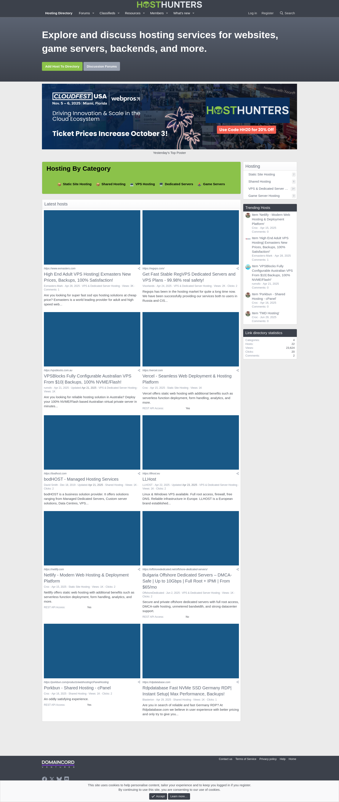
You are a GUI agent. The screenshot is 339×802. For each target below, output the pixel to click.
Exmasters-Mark (53, 287)
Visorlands (148, 287)
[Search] (287, 13)
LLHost (149, 484)
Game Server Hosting (264, 195)
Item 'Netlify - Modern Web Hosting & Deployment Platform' (271, 219)
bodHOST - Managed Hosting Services (81, 484)
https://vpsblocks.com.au (58, 373)
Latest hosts (56, 204)
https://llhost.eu (151, 478)
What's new (181, 13)
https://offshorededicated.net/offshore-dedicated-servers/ (175, 575)
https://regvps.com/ (153, 270)
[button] (93, 13)
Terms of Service (245, 759)
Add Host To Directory (62, 66)
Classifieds (107, 13)
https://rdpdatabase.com (156, 690)
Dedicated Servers (179, 184)
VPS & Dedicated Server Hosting (101, 287)
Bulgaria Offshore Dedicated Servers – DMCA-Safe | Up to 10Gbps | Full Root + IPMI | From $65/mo (187, 587)
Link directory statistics (263, 333)
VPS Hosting (145, 184)
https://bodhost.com (55, 478)
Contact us (225, 759)
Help (283, 759)
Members (157, 13)
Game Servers (214, 184)
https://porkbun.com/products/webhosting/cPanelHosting (76, 690)
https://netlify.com (54, 575)
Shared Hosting (114, 184)
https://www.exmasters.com (59, 270)
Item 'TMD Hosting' (265, 313)
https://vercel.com (152, 373)
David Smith (51, 489)
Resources (133, 13)
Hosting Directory (58, 13)
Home (292, 759)
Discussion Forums (102, 66)
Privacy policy (268, 759)
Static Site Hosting (77, 184)
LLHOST (147, 489)
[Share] (139, 270)
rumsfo (48, 391)
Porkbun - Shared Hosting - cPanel (77, 695)
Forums (84, 13)
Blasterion (148, 707)
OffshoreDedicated (153, 599)
